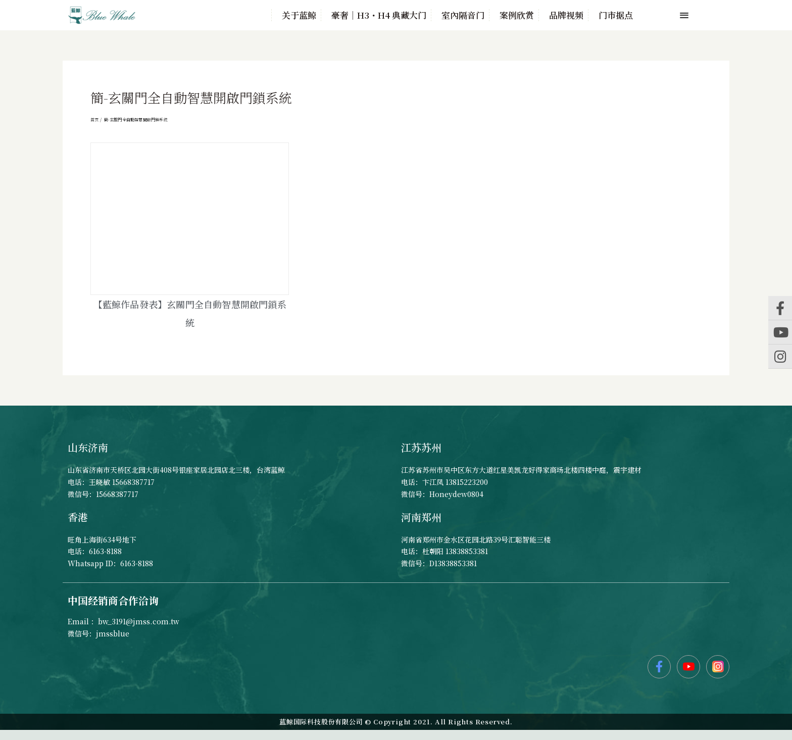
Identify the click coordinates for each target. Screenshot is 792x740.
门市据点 (616, 15)
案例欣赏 (517, 15)
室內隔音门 (462, 15)
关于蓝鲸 (299, 15)
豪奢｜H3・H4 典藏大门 (378, 15)
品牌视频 (566, 15)
